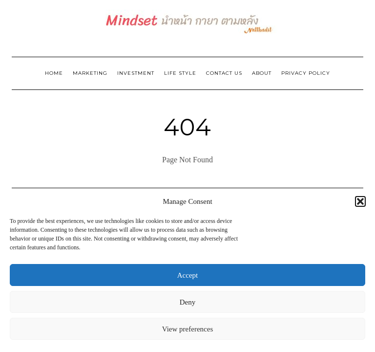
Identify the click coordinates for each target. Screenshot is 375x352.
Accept (187, 275)
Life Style (180, 73)
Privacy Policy (305, 73)
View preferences (187, 329)
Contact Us (224, 73)
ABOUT (261, 73)
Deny (188, 302)
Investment (135, 73)
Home (54, 73)
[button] (360, 201)
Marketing (90, 73)
